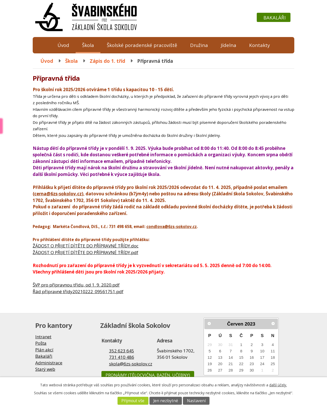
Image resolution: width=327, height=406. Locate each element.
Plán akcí (44, 350)
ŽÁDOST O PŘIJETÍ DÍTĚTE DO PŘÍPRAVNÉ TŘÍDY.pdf (85, 252)
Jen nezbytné (165, 400)
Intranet (43, 337)
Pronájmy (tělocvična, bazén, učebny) (148, 375)
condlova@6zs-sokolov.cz (171, 226)
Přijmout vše (132, 400)
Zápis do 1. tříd (107, 61)
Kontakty (259, 45)
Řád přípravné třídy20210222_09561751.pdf (78, 291)
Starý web (45, 369)
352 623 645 (121, 351)
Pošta (40, 343)
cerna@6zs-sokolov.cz (58, 194)
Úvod (63, 45)
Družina (199, 45)
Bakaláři (274, 17)
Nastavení (196, 400)
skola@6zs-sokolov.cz (130, 364)
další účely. (278, 385)
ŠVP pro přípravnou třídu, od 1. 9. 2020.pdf (76, 285)
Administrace (48, 363)
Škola (88, 45)
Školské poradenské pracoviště (142, 45)
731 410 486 (121, 357)
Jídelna (228, 45)
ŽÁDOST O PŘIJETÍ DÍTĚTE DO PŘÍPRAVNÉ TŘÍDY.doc (85, 246)
